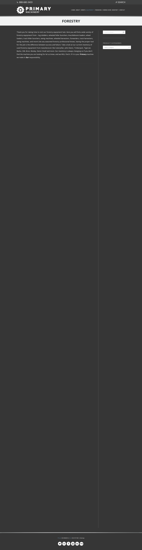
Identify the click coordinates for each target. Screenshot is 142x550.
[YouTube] (73, 544)
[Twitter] (60, 544)
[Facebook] (68, 544)
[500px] (81, 544)
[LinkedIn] (77, 544)
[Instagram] (64, 544)
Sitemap (82, 538)
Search (123, 32)
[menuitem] (73, 10)
